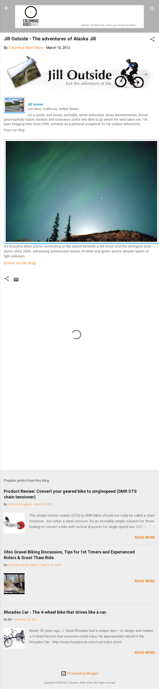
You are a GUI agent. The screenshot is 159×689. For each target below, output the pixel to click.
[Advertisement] (76, 429)
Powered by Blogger (79, 673)
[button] (152, 40)
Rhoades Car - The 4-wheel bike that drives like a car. (55, 612)
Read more (145, 537)
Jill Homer (36, 104)
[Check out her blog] (19, 263)
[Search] (152, 9)
